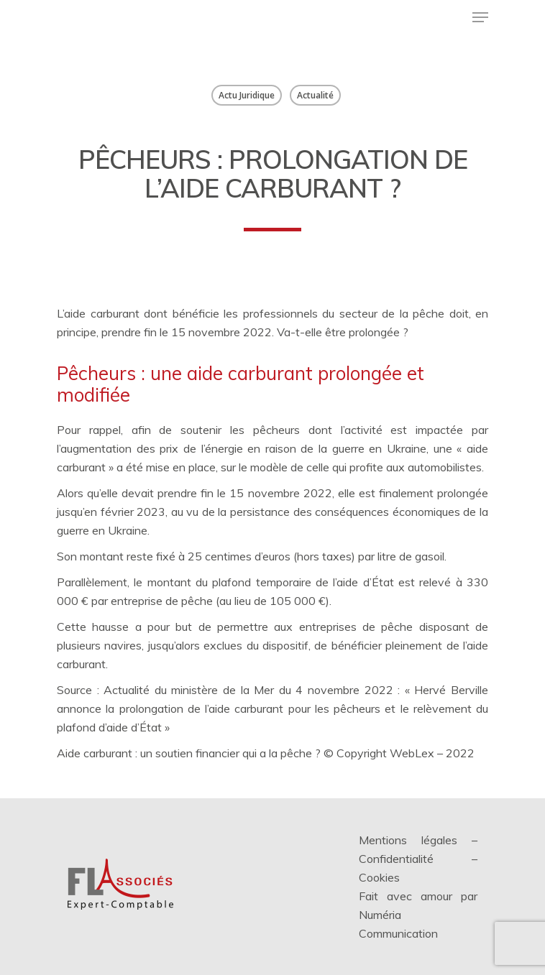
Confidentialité (396, 858)
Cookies (379, 877)
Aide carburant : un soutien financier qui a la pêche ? (189, 753)
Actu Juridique (247, 95)
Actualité (315, 95)
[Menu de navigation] (480, 17)
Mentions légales (408, 840)
